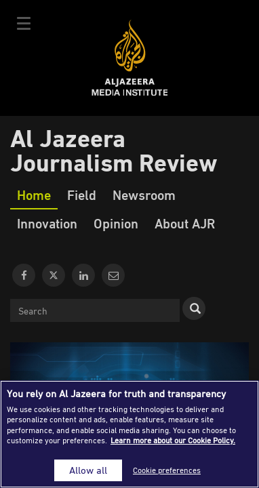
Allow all (88, 470)
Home (34, 194)
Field (81, 194)
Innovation (47, 223)
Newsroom (144, 194)
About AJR (185, 223)
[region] (129, 434)
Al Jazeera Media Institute (130, 58)
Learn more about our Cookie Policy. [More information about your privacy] (173, 440)
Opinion (116, 223)
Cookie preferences (167, 470)
